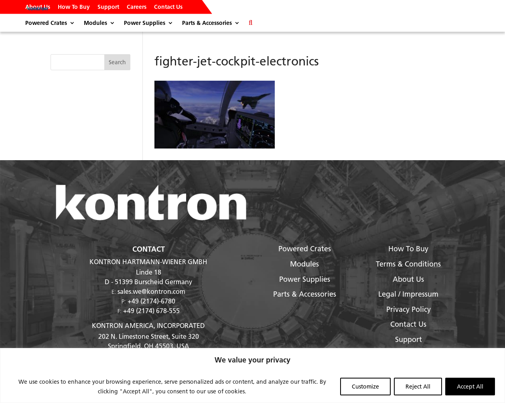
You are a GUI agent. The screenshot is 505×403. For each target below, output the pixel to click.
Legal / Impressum (408, 294)
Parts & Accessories (207, 23)
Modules (95, 23)
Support (108, 7)
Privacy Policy (408, 309)
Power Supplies (144, 23)
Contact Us (168, 7)
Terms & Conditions (408, 264)
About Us (37, 7)
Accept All (470, 386)
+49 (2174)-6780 (151, 301)
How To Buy (74, 7)
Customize (365, 386)
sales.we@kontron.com (151, 291)
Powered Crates (46, 23)
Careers (136, 7)
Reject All (418, 386)
